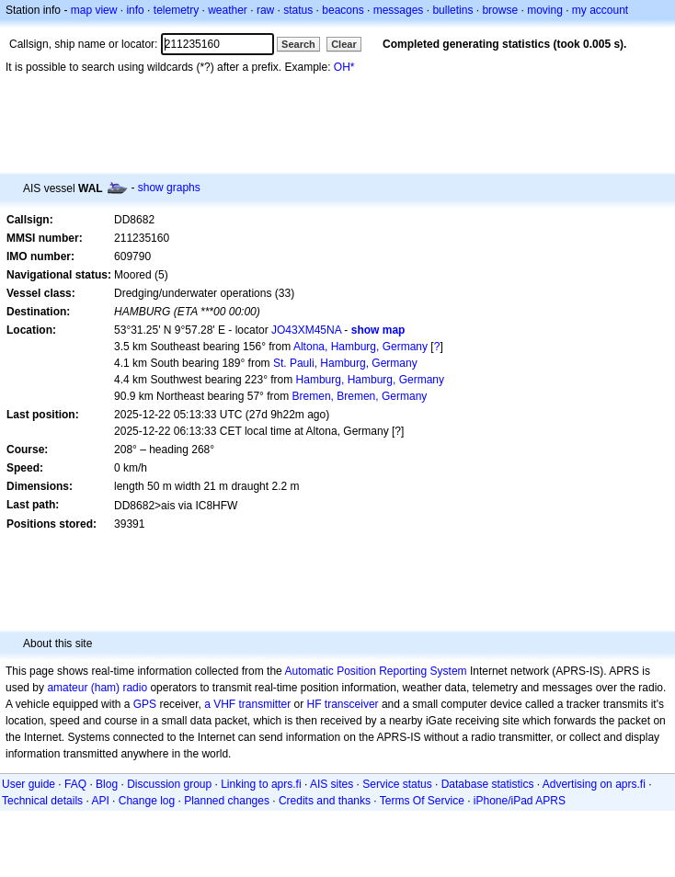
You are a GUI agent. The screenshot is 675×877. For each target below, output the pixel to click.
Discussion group (169, 784)
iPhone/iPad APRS (520, 800)
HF (314, 704)
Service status (396, 784)
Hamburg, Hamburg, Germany (370, 379)
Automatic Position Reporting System (375, 671)
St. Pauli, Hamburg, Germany (345, 363)
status (298, 10)
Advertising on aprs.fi (594, 784)
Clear (344, 44)
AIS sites (331, 784)
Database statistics (487, 784)
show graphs (169, 187)
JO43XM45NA (306, 330)
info (134, 10)
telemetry (176, 10)
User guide (28, 784)
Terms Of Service (422, 800)
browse (500, 10)
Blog (107, 784)
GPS (144, 704)
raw (265, 10)
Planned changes (226, 800)
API (100, 800)
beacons (342, 10)
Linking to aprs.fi (261, 784)
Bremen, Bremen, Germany (360, 396)
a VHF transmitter (247, 704)
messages (398, 10)
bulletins (452, 10)
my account (600, 10)
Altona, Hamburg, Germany (360, 346)
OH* (344, 67)
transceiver (352, 704)
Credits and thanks (325, 800)
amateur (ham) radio (97, 687)
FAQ (75, 784)
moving (545, 10)
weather (227, 10)
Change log (147, 800)
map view (94, 10)
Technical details (42, 800)
